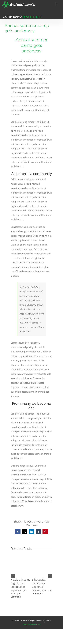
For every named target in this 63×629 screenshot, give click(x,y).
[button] (13, 576)
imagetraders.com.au (31, 624)
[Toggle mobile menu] (57, 4)
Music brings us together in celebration (20, 583)
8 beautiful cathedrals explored (38, 583)
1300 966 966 (31, 17)
